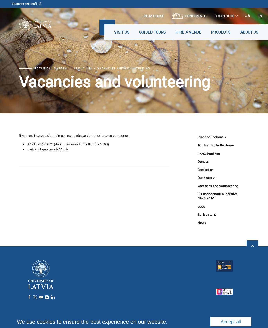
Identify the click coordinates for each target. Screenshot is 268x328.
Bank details (206, 214)
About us (249, 32)
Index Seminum (208, 153)
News (201, 222)
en (260, 16)
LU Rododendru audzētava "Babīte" (217, 196)
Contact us (205, 169)
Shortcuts (225, 16)
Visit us (121, 32)
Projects (220, 32)
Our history (207, 177)
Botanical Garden (50, 68)
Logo (201, 206)
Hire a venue (188, 32)
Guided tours (152, 32)
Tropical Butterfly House (215, 145)
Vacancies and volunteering (123, 68)
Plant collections (211, 137)
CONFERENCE (189, 15)
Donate (202, 161)
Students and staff (26, 4)
